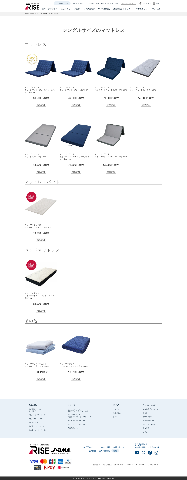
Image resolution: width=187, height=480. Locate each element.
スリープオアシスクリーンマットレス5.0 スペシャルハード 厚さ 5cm (41, 90)
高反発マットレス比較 (109, 3)
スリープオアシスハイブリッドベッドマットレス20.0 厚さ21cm (40, 295)
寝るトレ (146, 413)
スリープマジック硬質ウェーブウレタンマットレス (79, 416)
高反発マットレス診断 (70, 10)
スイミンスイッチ (149, 424)
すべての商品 (104, 10)
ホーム (27, 13)
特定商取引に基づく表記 (113, 464)
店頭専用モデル (73, 428)
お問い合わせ (118, 447)
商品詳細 (41, 105)
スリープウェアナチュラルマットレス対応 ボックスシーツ (38, 365)
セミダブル (117, 413)
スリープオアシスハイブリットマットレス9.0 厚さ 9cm (111, 88)
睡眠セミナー (147, 416)
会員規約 (96, 464)
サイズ (33, 13)
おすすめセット (142, 10)
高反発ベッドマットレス (37, 415)
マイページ (145, 3)
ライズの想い (89, 10)
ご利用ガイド (153, 464)
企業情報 (92, 450)
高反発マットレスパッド (37, 418)
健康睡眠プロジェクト (122, 10)
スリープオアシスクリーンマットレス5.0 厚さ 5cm (74, 88)
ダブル (115, 416)
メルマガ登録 (63, 3)
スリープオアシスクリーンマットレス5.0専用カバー (74, 365)
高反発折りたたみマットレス (35, 410)
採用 (115, 450)
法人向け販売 (104, 450)
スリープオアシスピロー (76, 420)
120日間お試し (79, 3)
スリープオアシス (50, 10)
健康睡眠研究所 (148, 420)
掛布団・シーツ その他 (37, 430)
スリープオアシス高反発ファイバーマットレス (78, 410)
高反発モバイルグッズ (36, 426)
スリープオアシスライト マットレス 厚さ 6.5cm (143, 88)
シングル (116, 409)
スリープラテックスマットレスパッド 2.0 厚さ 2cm (38, 226)
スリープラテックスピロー (77, 424)
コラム (145, 432)
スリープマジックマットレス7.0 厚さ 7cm (35, 155)
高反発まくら (33, 422)
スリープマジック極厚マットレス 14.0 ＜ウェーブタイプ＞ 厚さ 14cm (75, 156)
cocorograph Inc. (110, 478)
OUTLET (156, 10)
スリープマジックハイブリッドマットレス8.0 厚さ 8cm (111, 155)
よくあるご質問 (93, 3)
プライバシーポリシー (135, 464)
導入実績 (146, 428)
